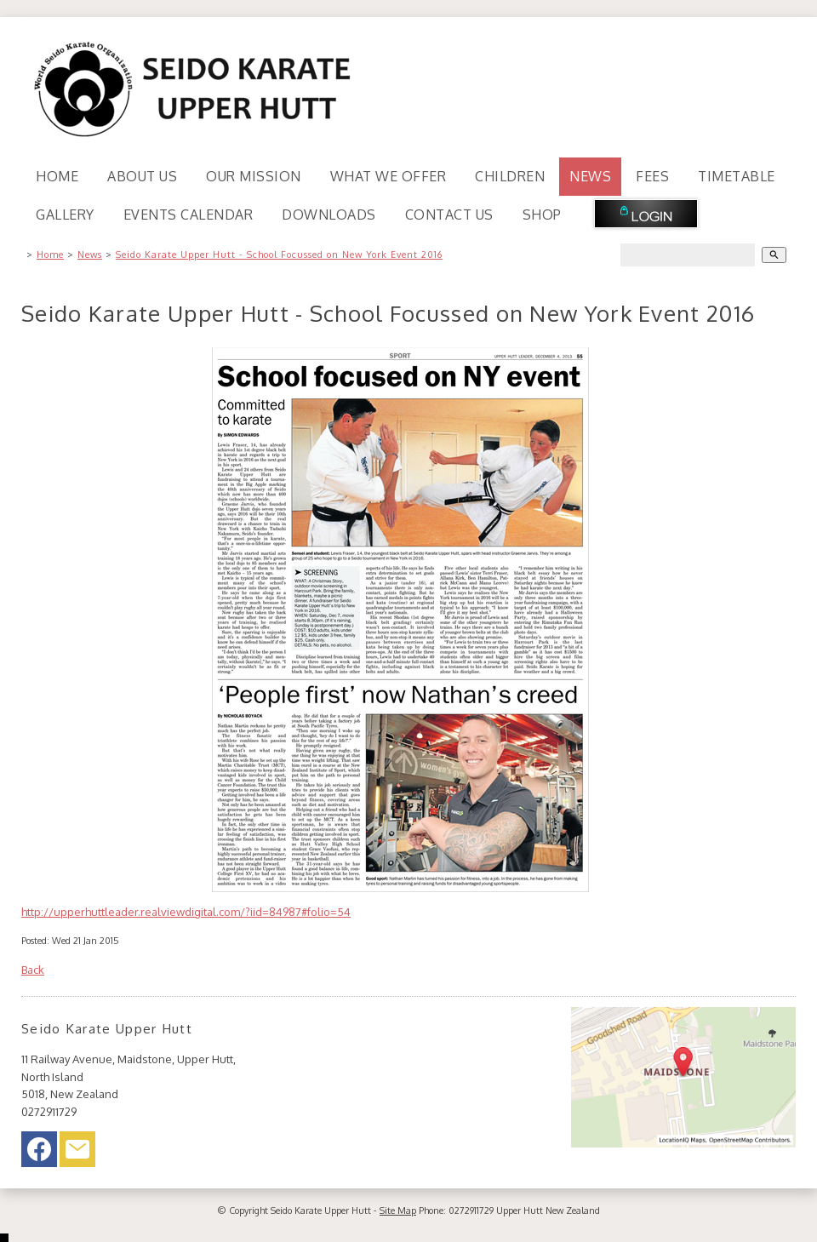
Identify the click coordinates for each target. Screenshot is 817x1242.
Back (32, 969)
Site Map (398, 1210)
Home (57, 176)
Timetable (736, 176)
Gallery (65, 214)
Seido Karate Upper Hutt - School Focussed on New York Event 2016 (279, 254)
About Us (142, 176)
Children (510, 176)
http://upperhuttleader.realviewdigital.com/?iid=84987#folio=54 (186, 912)
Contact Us (449, 214)
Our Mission (253, 176)
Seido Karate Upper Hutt (321, 1210)
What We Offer (388, 176)
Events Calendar (188, 214)
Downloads (329, 214)
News (590, 176)
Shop (542, 214)
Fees (652, 176)
